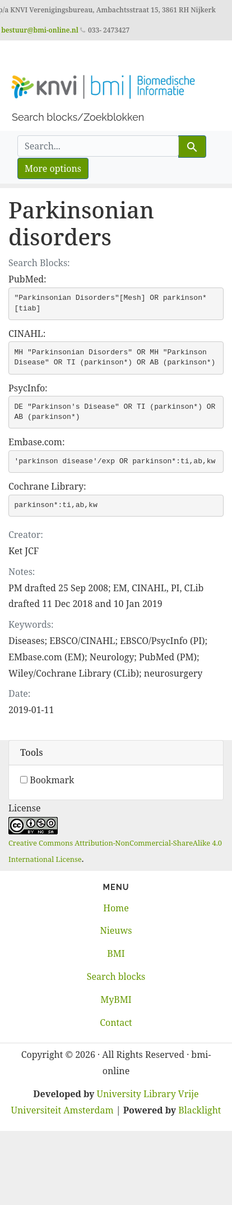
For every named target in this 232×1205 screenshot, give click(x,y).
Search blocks (116, 976)
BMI (115, 953)
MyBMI (115, 999)
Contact (116, 1022)
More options (53, 168)
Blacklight (199, 1110)
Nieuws (116, 930)
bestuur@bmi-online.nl (39, 30)
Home (116, 908)
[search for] (98, 146)
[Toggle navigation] (24, 56)
